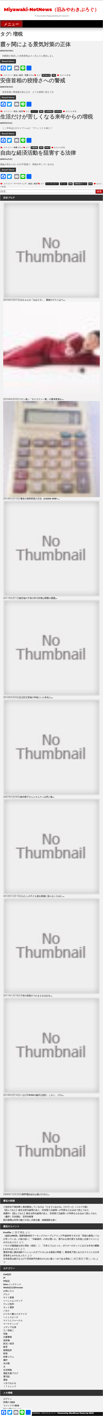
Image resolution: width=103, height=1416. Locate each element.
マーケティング (20, 183)
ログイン (7, 1399)
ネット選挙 (8, 1307)
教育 (5, 1347)
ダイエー (64, 184)
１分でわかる (9, 1383)
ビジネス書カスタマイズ (15, 1314)
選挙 (5, 1379)
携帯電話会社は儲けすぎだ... (35, 1194)
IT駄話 (6, 1281)
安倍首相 (58, 111)
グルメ (6, 1294)
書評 (5, 1360)
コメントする (65, 75)
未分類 (6, 1363)
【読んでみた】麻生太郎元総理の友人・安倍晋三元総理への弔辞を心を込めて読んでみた (46, 1210)
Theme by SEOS (86, 1413)
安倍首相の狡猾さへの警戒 (32, 80)
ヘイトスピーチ (10, 1317)
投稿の (9, 1402)
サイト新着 (8, 1297)
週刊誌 (6, 1376)
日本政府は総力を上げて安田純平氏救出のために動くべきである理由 (36, 1258)
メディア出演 (9, 1327)
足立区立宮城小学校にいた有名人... (36, 697)
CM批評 (7, 1274)
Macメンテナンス (12, 1284)
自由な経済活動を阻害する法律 (38, 152)
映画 (5, 1353)
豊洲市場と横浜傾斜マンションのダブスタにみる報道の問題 (32, 1252)
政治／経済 (18, 75)
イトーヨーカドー (52, 184)
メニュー (11, 24)
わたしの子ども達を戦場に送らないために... (43, 896)
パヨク (6, 1310)
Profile (7, 1232)
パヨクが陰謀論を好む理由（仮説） (20, 1245)
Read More (8, 61)
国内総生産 (46, 75)
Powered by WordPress (68, 1413)
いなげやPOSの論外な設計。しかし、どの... (42, 1095)
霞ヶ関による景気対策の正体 (35, 44)
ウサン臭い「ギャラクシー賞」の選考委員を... (41, 399)
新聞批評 (7, 1350)
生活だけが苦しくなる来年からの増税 (46, 116)
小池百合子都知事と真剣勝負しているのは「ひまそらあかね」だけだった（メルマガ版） (46, 1206)
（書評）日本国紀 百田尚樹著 (18, 1216)
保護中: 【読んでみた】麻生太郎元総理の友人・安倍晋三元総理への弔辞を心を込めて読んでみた (50, 1213)
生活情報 (7, 1370)
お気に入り (8, 1291)
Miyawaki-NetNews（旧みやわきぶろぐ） (51, 9)
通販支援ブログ (10, 1373)
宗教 (5, 1333)
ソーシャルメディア (13, 1300)
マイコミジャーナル (13, 1320)
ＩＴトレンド (9, 1386)
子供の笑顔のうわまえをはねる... (36, 995)
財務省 (47, 148)
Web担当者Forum (13, 1287)
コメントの (11, 1405)
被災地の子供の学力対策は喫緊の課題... (38, 598)
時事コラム (29, 75)
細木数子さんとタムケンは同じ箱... (37, 796)
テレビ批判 (8, 1304)
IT (4, 1277)
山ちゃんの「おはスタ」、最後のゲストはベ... (42, 300)
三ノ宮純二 (8, 1330)
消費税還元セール (80, 184)
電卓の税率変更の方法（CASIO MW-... (39, 498)
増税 (53, 75)
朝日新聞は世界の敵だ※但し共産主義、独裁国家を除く (30, 1220)
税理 (90, 184)
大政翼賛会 (49, 111)
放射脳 (6, 1340)
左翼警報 (7, 1337)
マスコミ (34, 111)
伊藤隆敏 (34, 148)
